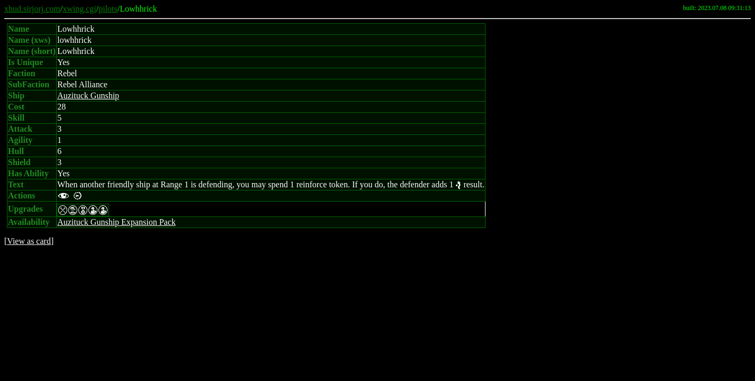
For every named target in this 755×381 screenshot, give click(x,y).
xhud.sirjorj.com (32, 8)
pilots (108, 8)
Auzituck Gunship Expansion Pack (116, 221)
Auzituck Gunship (88, 95)
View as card (29, 241)
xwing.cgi (79, 8)
